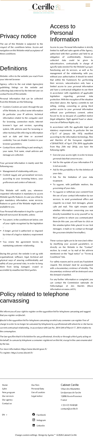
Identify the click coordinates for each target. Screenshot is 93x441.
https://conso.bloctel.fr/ (22, 352)
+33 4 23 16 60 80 (69, 405)
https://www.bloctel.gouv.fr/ (34, 349)
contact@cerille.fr (69, 408)
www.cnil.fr (69, 289)
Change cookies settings (26, 435)
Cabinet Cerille (70, 384)
